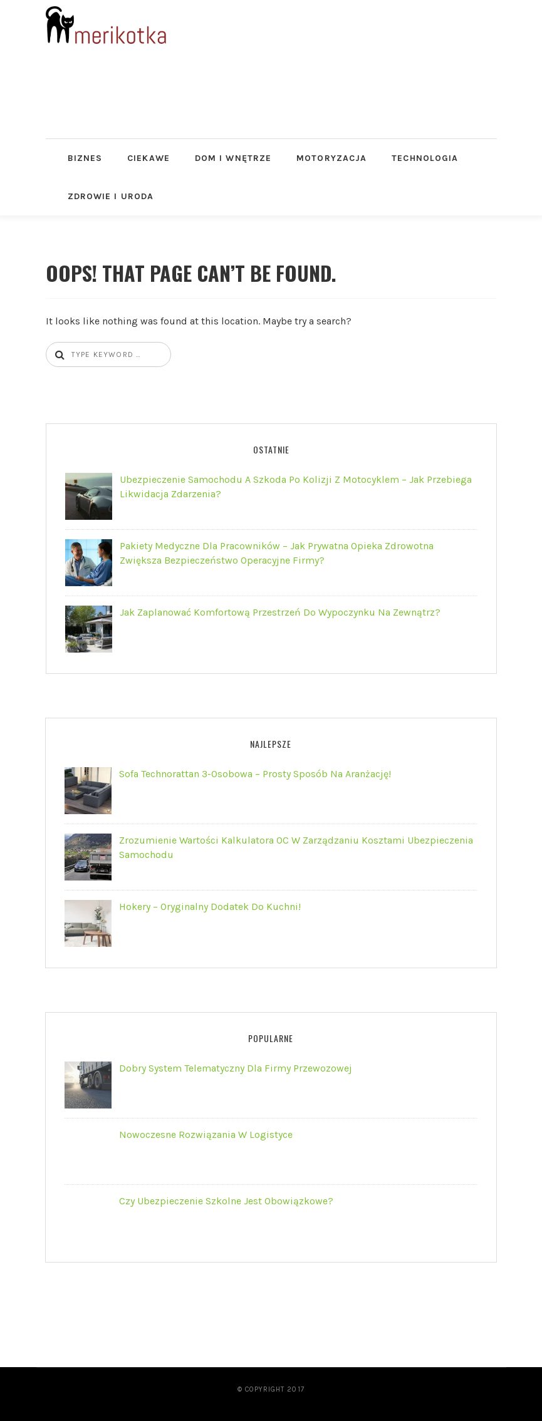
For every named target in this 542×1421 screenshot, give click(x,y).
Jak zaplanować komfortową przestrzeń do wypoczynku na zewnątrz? (280, 612)
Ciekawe (148, 158)
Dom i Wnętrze (233, 158)
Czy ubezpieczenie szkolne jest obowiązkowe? (226, 1201)
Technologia (425, 158)
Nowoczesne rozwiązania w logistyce (206, 1134)
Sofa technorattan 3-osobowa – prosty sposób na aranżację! (255, 774)
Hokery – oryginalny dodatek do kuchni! (210, 906)
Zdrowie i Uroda (111, 196)
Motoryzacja (331, 158)
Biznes (85, 158)
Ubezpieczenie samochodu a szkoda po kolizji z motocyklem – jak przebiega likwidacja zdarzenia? (296, 486)
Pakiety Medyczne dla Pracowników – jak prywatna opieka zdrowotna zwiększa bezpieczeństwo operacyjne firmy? (277, 553)
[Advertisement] (274, 106)
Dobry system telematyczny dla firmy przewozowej (235, 1068)
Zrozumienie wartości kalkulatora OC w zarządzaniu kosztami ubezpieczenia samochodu (296, 847)
